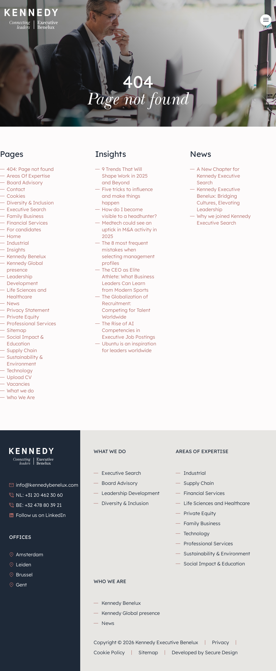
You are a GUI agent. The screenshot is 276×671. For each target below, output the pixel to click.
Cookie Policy (109, 652)
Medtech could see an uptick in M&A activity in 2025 (129, 229)
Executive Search (26, 209)
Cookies (16, 196)
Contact (16, 189)
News (13, 303)
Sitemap (16, 330)
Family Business (25, 216)
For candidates (24, 229)
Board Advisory (25, 182)
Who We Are (21, 397)
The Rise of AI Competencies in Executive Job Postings (128, 330)
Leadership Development (131, 493)
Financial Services (27, 223)
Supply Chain (22, 350)
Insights (16, 250)
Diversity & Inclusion (30, 203)
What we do (20, 391)
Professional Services (31, 323)
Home (14, 236)
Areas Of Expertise (28, 176)
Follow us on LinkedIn (37, 515)
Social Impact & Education (214, 564)
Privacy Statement (28, 310)
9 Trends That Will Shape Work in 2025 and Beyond (125, 176)
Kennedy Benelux (26, 256)
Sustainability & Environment (217, 553)
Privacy (220, 642)
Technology (20, 370)
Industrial (18, 243)
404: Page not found (30, 169)
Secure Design (221, 652)
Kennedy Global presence (131, 613)
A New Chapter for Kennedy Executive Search (218, 176)
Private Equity (23, 317)
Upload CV (19, 377)
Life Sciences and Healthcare (217, 503)
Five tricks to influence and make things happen (127, 196)
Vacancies (18, 384)
